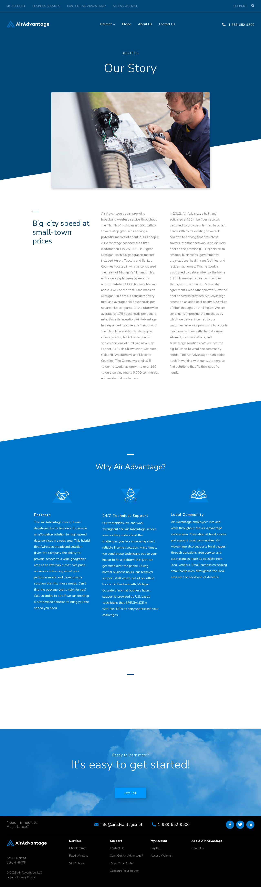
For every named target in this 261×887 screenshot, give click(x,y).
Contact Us (167, 24)
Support (240, 6)
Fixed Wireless (78, 856)
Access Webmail (125, 6)
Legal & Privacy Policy (21, 877)
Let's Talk (130, 793)
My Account (16, 6)
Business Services (46, 6)
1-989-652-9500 (238, 24)
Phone (126, 24)
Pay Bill (155, 848)
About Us (145, 24)
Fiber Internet (77, 848)
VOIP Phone (77, 863)
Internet (106, 24)
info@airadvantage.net (122, 824)
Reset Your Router (122, 863)
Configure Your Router (124, 871)
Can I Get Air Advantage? (86, 6)
